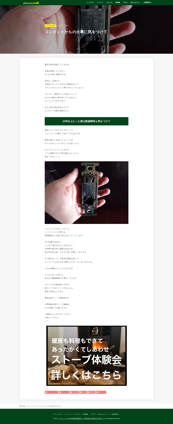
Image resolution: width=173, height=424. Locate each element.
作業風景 (75, 392)
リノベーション (50, 25)
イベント (100, 2)
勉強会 (84, 392)
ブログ (125, 2)
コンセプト (90, 2)
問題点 (92, 392)
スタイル (109, 2)
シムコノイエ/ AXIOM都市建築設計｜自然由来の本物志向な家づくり (82, 418)
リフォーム (64, 392)
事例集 (117, 2)
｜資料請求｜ (147, 2)
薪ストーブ (101, 392)
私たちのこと (135, 2)
